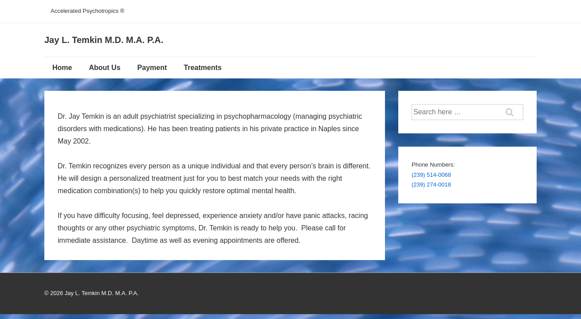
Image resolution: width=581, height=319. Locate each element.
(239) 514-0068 (431, 174)
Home (62, 67)
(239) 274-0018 (431, 184)
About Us (104, 67)
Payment (152, 67)
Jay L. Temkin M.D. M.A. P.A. (103, 40)
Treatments (202, 67)
